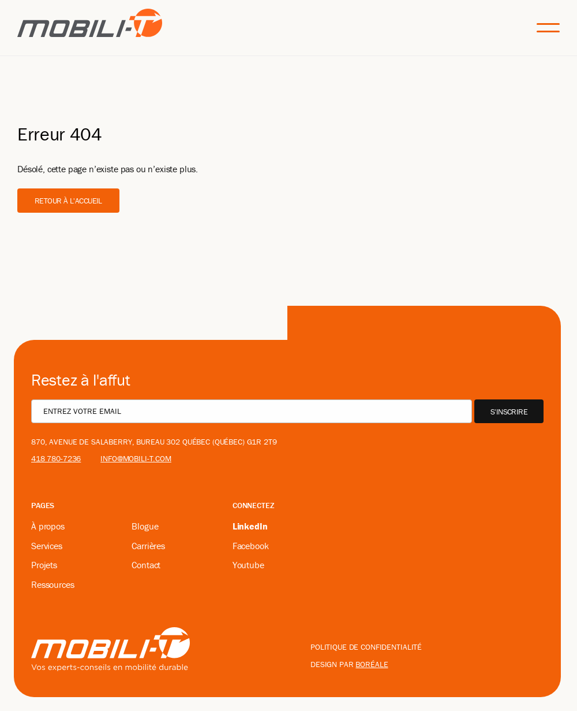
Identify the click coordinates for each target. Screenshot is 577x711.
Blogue (145, 526)
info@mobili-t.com (135, 458)
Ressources (52, 584)
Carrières (148, 545)
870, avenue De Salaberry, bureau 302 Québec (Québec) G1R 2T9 (154, 441)
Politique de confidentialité (366, 647)
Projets (44, 565)
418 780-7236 (56, 458)
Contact (146, 565)
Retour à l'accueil (68, 200)
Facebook (251, 545)
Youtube (248, 565)
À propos (48, 526)
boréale (371, 664)
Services (46, 545)
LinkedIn (250, 526)
